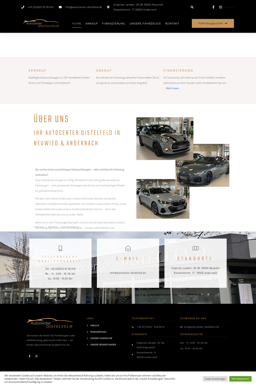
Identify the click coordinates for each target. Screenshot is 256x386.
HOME (76, 23)
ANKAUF (92, 23)
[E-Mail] (128, 248)
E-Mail (128, 259)
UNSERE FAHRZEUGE (145, 23)
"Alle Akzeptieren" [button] (240, 379)
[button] (192, 7)
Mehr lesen (172, 88)
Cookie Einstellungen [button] (215, 379)
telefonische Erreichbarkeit (60, 259)
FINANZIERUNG (113, 23)
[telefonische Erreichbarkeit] (60, 248)
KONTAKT (172, 23)
